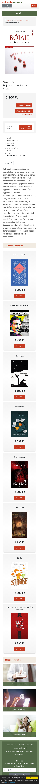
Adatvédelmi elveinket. (10, 782)
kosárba (19, 295)
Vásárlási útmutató (26, 745)
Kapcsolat (29, 751)
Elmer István (8, 82)
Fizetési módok (11, 745)
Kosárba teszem (24, 105)
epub (22, 127)
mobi (29, 127)
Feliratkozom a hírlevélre (19, 775)
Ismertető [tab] (8, 163)
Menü (20, 13)
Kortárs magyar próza (21, 20)
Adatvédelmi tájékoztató (15, 751)
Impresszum (19, 754)
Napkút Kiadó (12, 140)
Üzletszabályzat (19, 748)
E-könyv (8, 20)
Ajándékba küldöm (24, 111)
